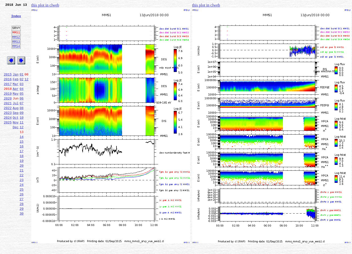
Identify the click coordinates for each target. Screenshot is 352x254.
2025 (8, 142)
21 (22, 197)
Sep (15, 131)
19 (22, 186)
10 (22, 136)
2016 (8, 92)
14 (22, 158)
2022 (8, 125)
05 (22, 108)
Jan (15, 86)
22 (22, 203)
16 (22, 169)
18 (22, 181)
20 (22, 192)
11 (22, 142)
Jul (15, 119)
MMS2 (16, 43)
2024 (8, 136)
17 (22, 175)
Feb (15, 92)
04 (22, 103)
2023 (8, 131)
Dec (15, 147)
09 (22, 131)
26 (22, 225)
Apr (15, 103)
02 (22, 92)
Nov (15, 142)
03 (22, 97)
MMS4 (16, 54)
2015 (8, 86)
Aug (15, 125)
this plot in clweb (45, 5)
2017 (8, 97)
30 (22, 247)
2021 (8, 119)
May (15, 108)
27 (22, 230)
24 (22, 214)
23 (22, 208)
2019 (8, 108)
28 (22, 236)
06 (22, 114)
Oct (15, 136)
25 (22, 219)
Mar (15, 97)
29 (22, 242)
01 (22, 86)
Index (16, 19)
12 (26, 92)
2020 (8, 114)
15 (22, 164)
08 (22, 125)
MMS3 (16, 49)
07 (22, 119)
